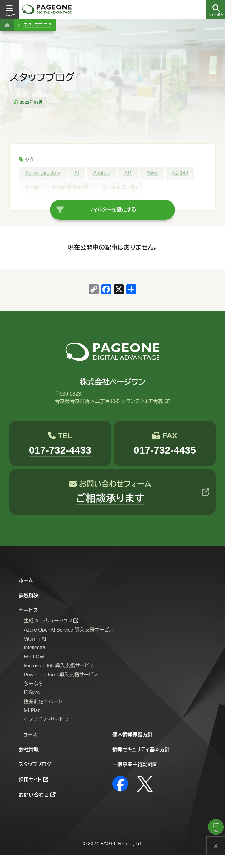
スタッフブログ (37, 24)
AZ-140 (180, 172)
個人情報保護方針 (132, 734)
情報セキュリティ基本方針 (141, 749)
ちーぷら (33, 683)
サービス (28, 610)
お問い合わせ (34, 795)
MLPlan (32, 710)
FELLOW (34, 656)
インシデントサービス (46, 719)
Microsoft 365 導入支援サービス (59, 665)
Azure (31, 187)
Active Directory (42, 172)
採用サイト (30, 779)
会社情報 (29, 749)
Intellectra (34, 648)
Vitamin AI (35, 638)
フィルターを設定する (113, 209)
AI (76, 172)
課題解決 (29, 595)
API (128, 172)
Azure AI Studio (119, 187)
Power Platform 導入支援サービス (61, 674)
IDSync (32, 692)
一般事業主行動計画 (135, 764)
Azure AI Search (70, 187)
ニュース (28, 734)
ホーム (26, 580)
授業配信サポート (43, 701)
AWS (152, 172)
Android (101, 172)
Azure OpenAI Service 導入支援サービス (69, 629)
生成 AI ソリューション (48, 620)
